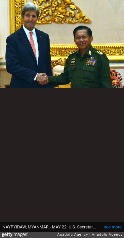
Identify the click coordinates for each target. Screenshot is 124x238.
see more (113, 226)
